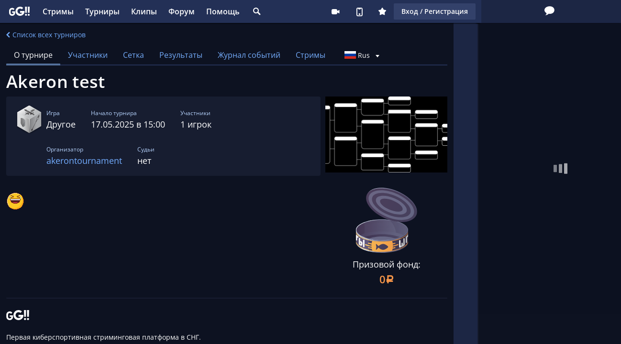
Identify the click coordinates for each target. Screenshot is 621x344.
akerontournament (84, 160)
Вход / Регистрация (537, 11)
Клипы (144, 11)
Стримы (58, 11)
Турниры (102, 11)
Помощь (223, 11)
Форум (181, 11)
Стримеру (438, 11)
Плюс (485, 11)
